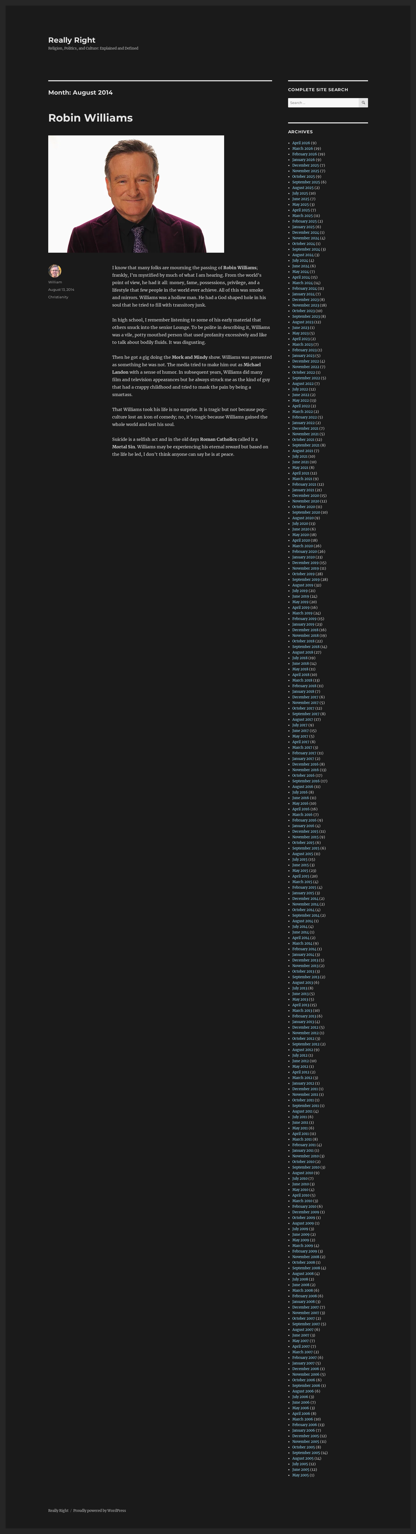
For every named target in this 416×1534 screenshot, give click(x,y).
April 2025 (301, 210)
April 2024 (301, 277)
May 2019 (300, 602)
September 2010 (306, 1167)
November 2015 (305, 837)
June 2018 (300, 663)
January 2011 (303, 1150)
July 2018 (300, 658)
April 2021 (300, 473)
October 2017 (303, 708)
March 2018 (302, 680)
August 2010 (302, 1173)
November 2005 (305, 1441)
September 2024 (306, 249)
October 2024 (303, 243)
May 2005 (300, 1475)
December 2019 (305, 563)
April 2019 (301, 607)
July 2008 (300, 1279)
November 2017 (305, 702)
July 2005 (300, 1464)
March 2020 (302, 546)
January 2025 (303, 227)
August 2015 (302, 854)
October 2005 (303, 1447)
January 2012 (303, 1083)
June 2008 (300, 1285)
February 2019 (304, 619)
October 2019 (303, 574)
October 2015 (303, 842)
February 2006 (304, 1425)
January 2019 (303, 624)
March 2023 (302, 344)
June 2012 (300, 1061)
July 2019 (300, 591)
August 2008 (303, 1273)
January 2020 (303, 557)
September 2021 (306, 445)
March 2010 (302, 1201)
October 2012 (303, 1038)
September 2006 (306, 1385)
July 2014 (300, 926)
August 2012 (302, 1050)
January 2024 (303, 294)
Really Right (71, 40)
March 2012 (302, 1078)
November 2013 (305, 966)
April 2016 (301, 809)
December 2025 (305, 165)
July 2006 (300, 1397)
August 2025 (303, 188)
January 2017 (303, 758)
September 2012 (306, 1044)
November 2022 (305, 367)
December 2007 (305, 1307)
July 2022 (300, 389)
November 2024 (305, 238)
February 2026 (304, 154)
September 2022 (306, 378)
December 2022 (305, 361)
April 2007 (301, 1346)
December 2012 (305, 1027)
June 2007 (300, 1335)
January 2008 (303, 1301)
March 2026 (302, 148)
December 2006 (305, 1369)
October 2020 (303, 507)
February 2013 (304, 1016)
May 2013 (300, 999)
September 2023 (306, 316)
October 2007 (303, 1318)
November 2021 (305, 434)
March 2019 (302, 613)
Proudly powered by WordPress (99, 1510)
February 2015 (304, 887)
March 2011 (302, 1139)
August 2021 (302, 451)
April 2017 (300, 742)
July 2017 (300, 725)
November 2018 (305, 635)
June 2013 (300, 994)
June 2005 (300, 1469)
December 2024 (305, 232)
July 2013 (299, 988)
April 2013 (300, 1005)
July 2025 (300, 193)
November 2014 (305, 904)
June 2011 (300, 1122)
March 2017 (302, 747)
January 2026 (303, 160)
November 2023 (305, 305)
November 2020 (305, 501)
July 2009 (300, 1229)
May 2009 (300, 1240)
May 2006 (300, 1408)
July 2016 (300, 792)
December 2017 (305, 697)
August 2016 (302, 786)
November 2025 (305, 171)
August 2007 (303, 1329)
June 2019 (300, 596)
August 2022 (303, 383)
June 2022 (300, 395)
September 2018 (306, 647)
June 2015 (300, 865)
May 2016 (300, 803)
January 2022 (303, 423)
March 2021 (302, 479)
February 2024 (304, 288)
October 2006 (303, 1380)
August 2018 (302, 652)
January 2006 (303, 1430)
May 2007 (300, 1341)
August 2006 (303, 1391)
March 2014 (302, 943)
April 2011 (300, 1134)
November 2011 (305, 1094)
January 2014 (303, 954)
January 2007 (303, 1363)
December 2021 (305, 428)
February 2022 (304, 417)
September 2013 (305, 977)
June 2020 (300, 529)
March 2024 (302, 283)
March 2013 (302, 1010)
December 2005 (305, 1436)
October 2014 (303, 910)
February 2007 (304, 1357)
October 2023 (303, 311)
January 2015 (303, 893)
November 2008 (305, 1257)
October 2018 (303, 641)
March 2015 (302, 882)
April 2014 (300, 938)
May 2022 (300, 400)
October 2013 (303, 971)
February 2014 (304, 949)
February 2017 (304, 753)
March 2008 (302, 1290)
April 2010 (300, 1195)
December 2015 (305, 831)
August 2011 (302, 1111)
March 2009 (302, 1245)
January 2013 (303, 1022)
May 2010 (300, 1189)
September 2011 (305, 1106)
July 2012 (300, 1055)
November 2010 (305, 1156)
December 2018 (305, 630)
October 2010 (303, 1161)
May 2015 (300, 870)
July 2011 (299, 1117)
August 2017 (302, 719)
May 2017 (300, 736)
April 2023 (301, 339)
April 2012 (300, 1072)
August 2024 (303, 255)
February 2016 (304, 820)
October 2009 (303, 1217)
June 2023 (300, 327)
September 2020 (306, 512)
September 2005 (306, 1453)
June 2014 (300, 932)
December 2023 (305, 299)
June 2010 (300, 1184)
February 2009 (304, 1251)
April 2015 (300, 876)
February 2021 (304, 484)
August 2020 (303, 518)
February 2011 (304, 1145)
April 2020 (301, 540)
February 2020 (304, 551)
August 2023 (302, 322)
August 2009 (303, 1223)
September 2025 (306, 182)
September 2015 (306, 848)
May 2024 (300, 271)
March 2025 (302, 216)
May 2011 (300, 1128)
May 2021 (300, 467)
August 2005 (303, 1458)
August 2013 (302, 982)
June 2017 (300, 730)
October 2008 (303, 1262)
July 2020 (300, 523)
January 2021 (303, 490)
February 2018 (304, 686)
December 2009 (305, 1212)
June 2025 (300, 199)
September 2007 (306, 1324)
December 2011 (305, 1089)
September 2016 (306, 781)
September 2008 (306, 1268)
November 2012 (305, 1033)
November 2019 (305, 568)
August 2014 (302, 921)
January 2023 (303, 355)
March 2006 (302, 1419)
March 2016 (302, 814)
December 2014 (305, 898)
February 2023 (304, 350)
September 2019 (306, 579)
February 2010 (304, 1206)
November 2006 (306, 1374)
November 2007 (305, 1313)
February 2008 (304, 1296)
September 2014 (306, 915)
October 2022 (303, 372)
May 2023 (300, 333)
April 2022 (301, 406)
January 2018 (303, 691)
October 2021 (303, 439)
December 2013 (305, 960)
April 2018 (300, 675)
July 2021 (300, 456)
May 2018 (300, 669)
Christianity (58, 297)
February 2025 (304, 221)
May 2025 (300, 204)
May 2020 (300, 535)
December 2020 (305, 495)
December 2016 (305, 764)
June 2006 (301, 1402)
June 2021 (300, 462)
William (55, 282)
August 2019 (302, 585)
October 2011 (303, 1100)
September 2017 (306, 714)
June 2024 (300, 266)
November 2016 (305, 770)
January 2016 (303, 826)
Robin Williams (90, 117)
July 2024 (300, 260)
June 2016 (300, 798)
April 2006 (301, 1413)
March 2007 (302, 1352)
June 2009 (301, 1234)
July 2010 (300, 1178)
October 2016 (303, 775)
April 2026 (301, 143)
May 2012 (300, 1066)
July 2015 (300, 859)
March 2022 (302, 411)
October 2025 (303, 176)
